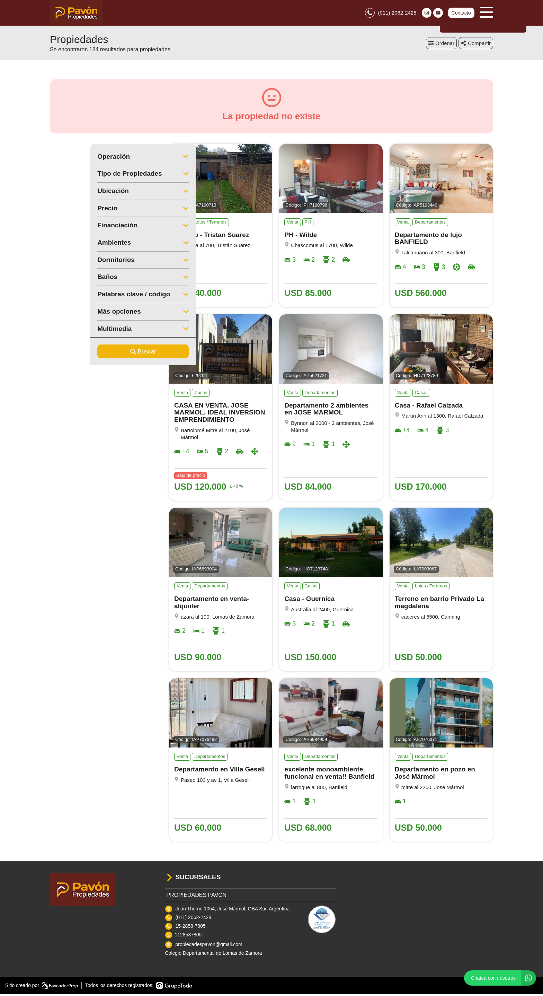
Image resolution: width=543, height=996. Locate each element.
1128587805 (188, 937)
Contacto (461, 14)
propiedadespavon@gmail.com (209, 946)
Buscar (103, 353)
